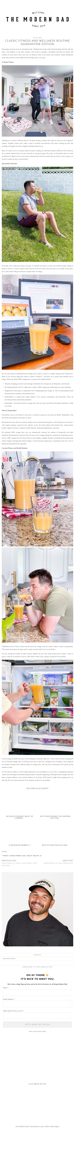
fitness (5, 855)
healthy (36, 855)
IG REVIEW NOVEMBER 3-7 (19, 845)
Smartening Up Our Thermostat (58, 862)
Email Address (9, 999)
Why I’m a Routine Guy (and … (55, 845)
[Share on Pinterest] (10, 851)
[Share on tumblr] (12, 851)
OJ (41, 855)
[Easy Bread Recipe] (37, 1069)
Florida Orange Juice (17, 855)
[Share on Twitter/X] (9, 851)
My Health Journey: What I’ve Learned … (19, 817)
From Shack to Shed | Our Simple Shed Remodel (20, 863)
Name (6, 988)
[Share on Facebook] (8, 851)
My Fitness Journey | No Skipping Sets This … (55, 817)
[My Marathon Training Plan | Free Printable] (37, 1112)
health (29, 855)
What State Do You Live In (13, 1011)
